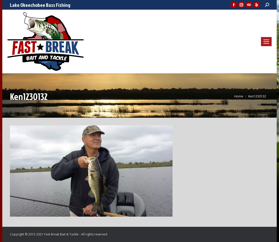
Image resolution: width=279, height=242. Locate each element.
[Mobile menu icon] (266, 41)
